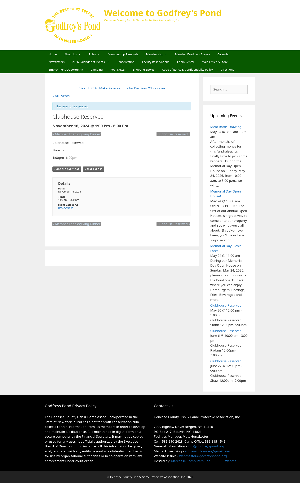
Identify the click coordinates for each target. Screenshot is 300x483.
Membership (158, 54)
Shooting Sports (143, 69)
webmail (231, 461)
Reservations (65, 208)
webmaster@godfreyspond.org (203, 456)
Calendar (224, 54)
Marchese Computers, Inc (190, 461)
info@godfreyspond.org (206, 446)
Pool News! (117, 69)
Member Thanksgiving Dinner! (76, 134)
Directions (227, 69)
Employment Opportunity (66, 69)
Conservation (125, 62)
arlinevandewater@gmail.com (207, 451)
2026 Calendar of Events (92, 62)
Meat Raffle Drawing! (226, 127)
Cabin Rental (185, 62)
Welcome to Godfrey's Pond (163, 13)
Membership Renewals (123, 54)
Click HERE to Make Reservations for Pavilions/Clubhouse (121, 88)
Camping (96, 69)
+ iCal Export (94, 169)
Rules (96, 54)
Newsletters (57, 62)
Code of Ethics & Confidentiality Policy (187, 69)
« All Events (61, 96)
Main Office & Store (215, 62)
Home (53, 54)
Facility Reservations (155, 62)
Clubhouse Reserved (173, 134)
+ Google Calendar (67, 169)
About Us (74, 54)
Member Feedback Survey (192, 54)
